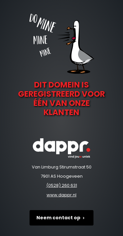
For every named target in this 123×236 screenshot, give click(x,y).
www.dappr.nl (61, 195)
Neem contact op (61, 217)
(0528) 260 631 (61, 185)
